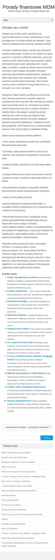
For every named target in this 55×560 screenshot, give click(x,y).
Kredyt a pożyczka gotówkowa (13, 510)
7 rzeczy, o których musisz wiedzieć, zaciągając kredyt (23, 476)
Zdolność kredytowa (17, 315)
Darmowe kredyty (8, 495)
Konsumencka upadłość (11, 505)
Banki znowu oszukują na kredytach (16, 481)
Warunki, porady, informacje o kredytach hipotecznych (29, 11)
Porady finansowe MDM (29, 7)
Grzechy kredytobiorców (19, 401)
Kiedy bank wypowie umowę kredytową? (17, 538)
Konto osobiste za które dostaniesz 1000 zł (18, 491)
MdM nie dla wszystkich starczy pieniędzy (18, 472)
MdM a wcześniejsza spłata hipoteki (16, 453)
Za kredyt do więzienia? (40, 427)
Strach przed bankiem (10, 500)
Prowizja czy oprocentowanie (13, 524)
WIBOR (4, 519)
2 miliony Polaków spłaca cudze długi (16, 486)
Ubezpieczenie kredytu (18, 329)
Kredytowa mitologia (17, 301)
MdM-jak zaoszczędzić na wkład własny (26, 373)
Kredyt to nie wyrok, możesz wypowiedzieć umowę (22, 514)
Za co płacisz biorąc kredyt (20, 342)
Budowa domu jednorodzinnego (14, 457)
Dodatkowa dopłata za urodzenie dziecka (18, 462)
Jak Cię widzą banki (9, 528)
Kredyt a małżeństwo (17, 291)
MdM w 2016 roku (8, 467)
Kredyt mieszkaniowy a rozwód (22, 277)
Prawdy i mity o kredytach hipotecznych (26, 387)
